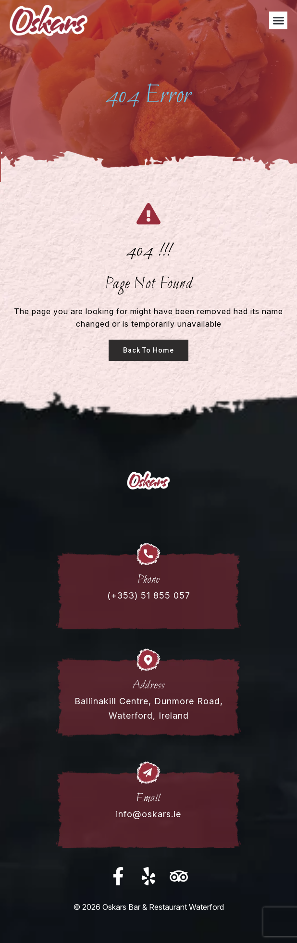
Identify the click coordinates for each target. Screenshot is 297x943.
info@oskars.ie (148, 814)
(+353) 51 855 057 (148, 595)
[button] (278, 21)
